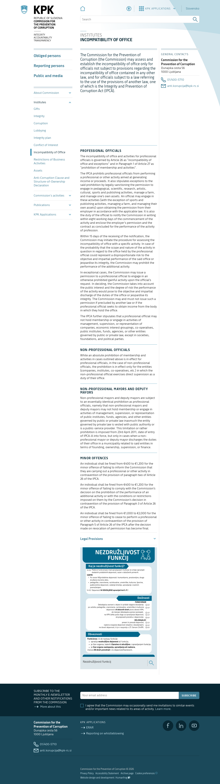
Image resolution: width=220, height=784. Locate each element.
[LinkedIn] (181, 725)
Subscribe (189, 695)
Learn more (162, 709)
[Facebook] (168, 725)
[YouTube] (194, 725)
